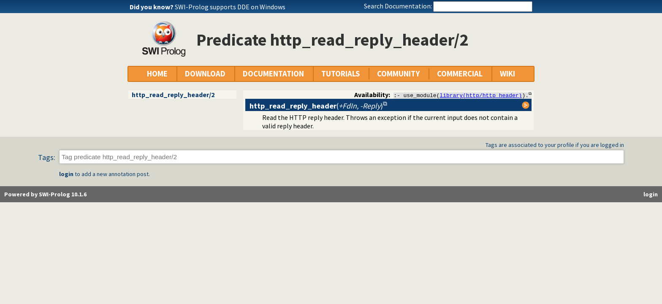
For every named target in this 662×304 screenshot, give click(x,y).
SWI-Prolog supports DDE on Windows (230, 7)
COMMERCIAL (460, 74)
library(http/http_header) (481, 95)
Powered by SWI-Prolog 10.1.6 (45, 194)
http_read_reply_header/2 (173, 94)
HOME (157, 74)
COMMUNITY (398, 74)
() (316, 106)
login (66, 174)
